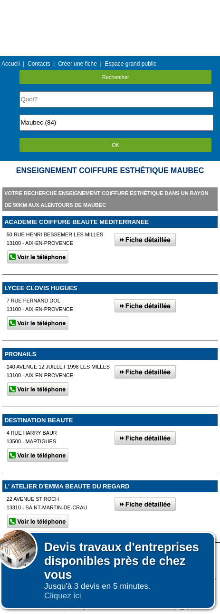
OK (115, 145)
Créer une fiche (77, 63)
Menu (109, 6)
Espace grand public (130, 63)
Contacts (39, 63)
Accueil (10, 63)
